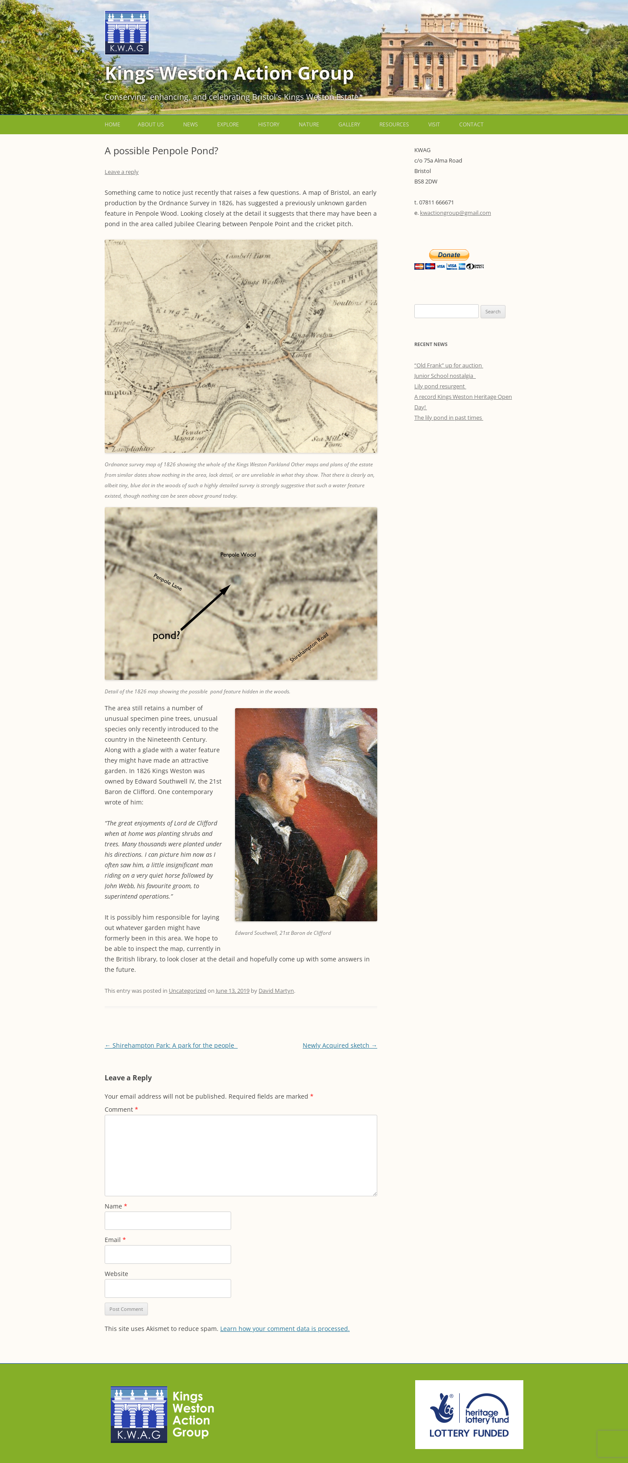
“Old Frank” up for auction (448, 365)
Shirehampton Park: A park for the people (171, 1045)
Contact (471, 124)
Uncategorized (187, 991)
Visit (434, 124)
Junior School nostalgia (445, 376)
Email (115, 1240)
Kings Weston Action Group (229, 72)
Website (116, 1274)
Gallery (349, 124)
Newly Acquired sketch (340, 1045)
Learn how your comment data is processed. (285, 1328)
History (269, 124)
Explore (228, 124)
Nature (309, 124)
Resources (394, 124)
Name (116, 1206)
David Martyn (276, 991)
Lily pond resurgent (440, 386)
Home (112, 124)
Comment (121, 1109)
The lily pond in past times (448, 417)
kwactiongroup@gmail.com (455, 213)
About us (151, 124)
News (190, 124)
